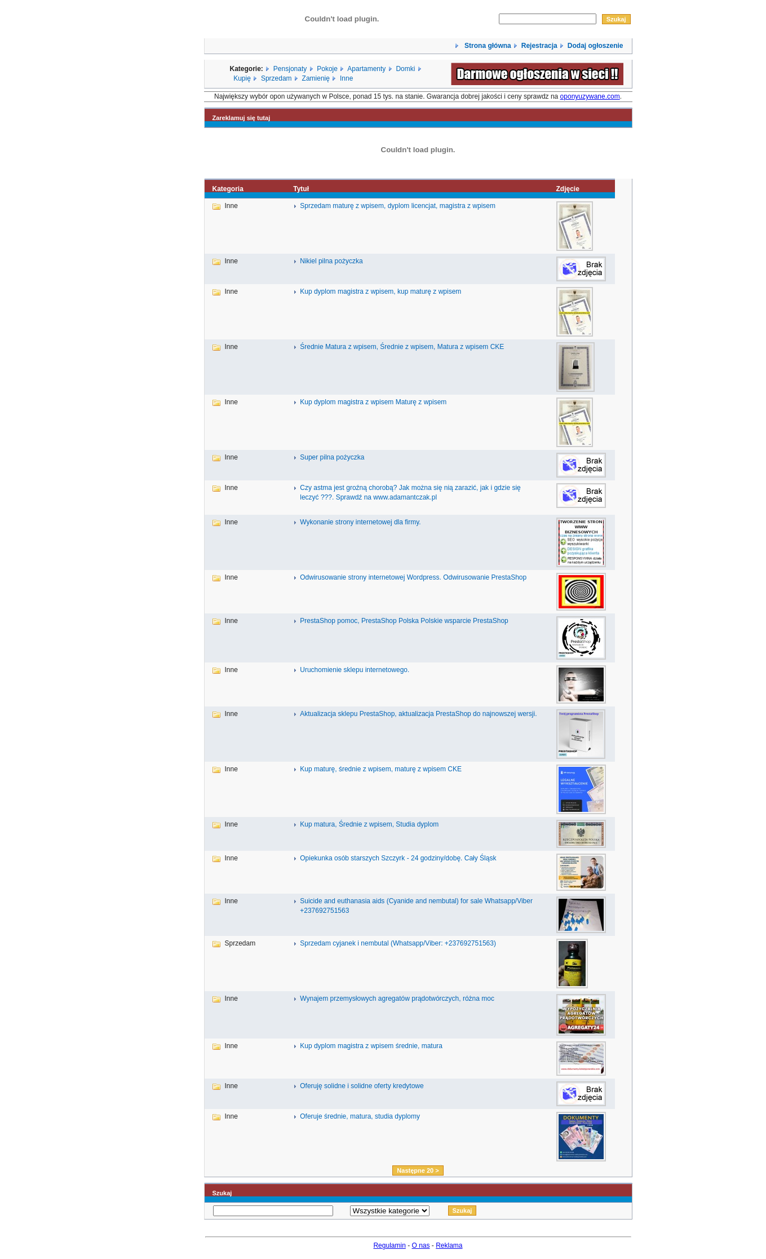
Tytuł (301, 189)
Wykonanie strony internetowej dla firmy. (360, 522)
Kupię (242, 78)
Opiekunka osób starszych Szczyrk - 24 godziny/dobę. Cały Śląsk (398, 858)
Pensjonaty (290, 69)
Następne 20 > (418, 1170)
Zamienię (316, 78)
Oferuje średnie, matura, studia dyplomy (360, 1116)
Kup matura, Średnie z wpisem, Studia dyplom (369, 824)
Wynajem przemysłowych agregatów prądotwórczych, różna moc (397, 998)
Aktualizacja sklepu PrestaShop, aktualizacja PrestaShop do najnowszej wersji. (418, 714)
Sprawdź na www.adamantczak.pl (386, 497)
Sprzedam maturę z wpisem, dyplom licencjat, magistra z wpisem (397, 206)
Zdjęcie (567, 189)
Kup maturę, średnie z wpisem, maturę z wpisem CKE (381, 769)
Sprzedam (276, 78)
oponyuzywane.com (590, 96)
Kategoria (227, 189)
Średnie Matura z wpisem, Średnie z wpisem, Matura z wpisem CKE (402, 347)
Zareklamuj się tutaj (241, 117)
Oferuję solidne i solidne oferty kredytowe (361, 1086)
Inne (346, 78)
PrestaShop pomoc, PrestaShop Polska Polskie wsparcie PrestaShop (404, 621)
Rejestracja (539, 46)
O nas (421, 1245)
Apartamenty (366, 69)
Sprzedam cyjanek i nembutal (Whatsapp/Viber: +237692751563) (398, 943)
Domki (405, 69)
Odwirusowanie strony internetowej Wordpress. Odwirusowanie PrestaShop (413, 577)
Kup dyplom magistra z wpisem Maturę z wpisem (373, 402)
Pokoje (327, 69)
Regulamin (389, 1245)
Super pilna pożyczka (332, 457)
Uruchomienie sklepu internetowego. (354, 670)
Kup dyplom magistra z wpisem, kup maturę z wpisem (380, 291)
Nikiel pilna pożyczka (331, 261)
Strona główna (487, 46)
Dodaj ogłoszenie (595, 46)
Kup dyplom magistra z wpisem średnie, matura (371, 1046)
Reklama (449, 1245)
